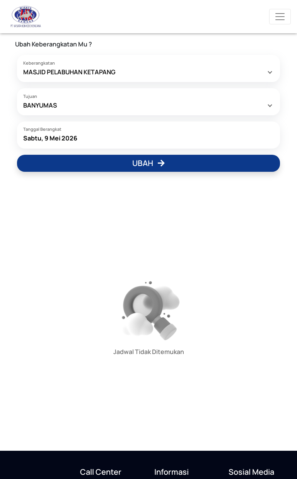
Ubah (148, 163)
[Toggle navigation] (280, 16)
